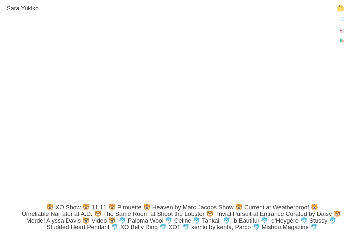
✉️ (341, 19)
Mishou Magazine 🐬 (290, 227)
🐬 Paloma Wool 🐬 (146, 220)
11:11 (99, 207)
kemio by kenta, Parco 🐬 (225, 227)
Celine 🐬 (187, 220)
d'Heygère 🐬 (289, 220)
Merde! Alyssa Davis (53, 220)
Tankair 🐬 (216, 220)
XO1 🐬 (179, 227)
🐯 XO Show (63, 207)
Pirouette (129, 207)
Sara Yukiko (23, 8)
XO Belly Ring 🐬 (143, 227)
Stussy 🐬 (322, 220)
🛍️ (341, 40)
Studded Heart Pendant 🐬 (82, 227)
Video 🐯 (104, 220)
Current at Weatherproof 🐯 (281, 207)
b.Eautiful (246, 220)
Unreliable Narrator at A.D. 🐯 (62, 213)
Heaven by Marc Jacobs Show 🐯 (197, 207)
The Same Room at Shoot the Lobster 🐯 (158, 213)
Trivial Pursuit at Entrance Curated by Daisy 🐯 (278, 213)
